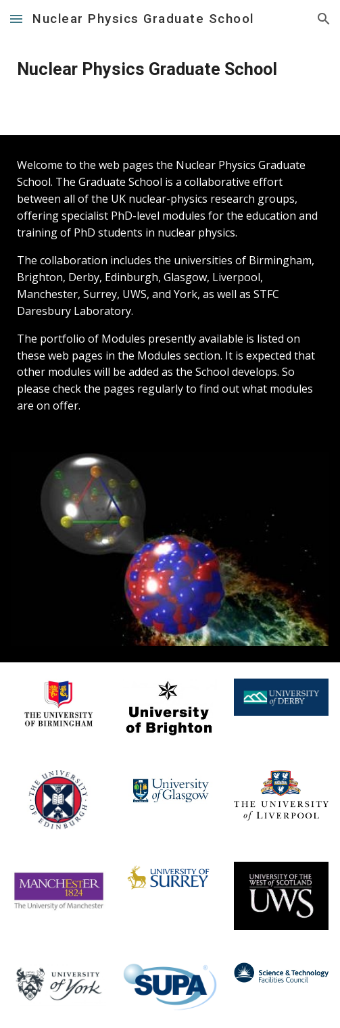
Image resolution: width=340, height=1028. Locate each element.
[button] (16, 18)
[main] (169, 70)
